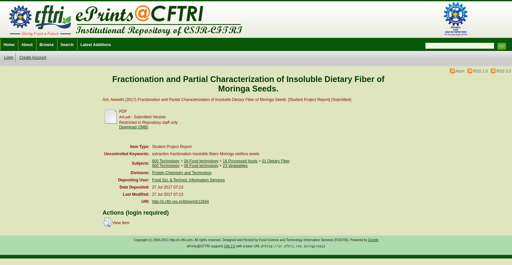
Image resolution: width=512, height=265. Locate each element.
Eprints (373, 240)
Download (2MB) (133, 127)
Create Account (32, 57)
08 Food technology (201, 161)
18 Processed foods (240, 161)
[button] (107, 222)
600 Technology (166, 161)
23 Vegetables (235, 165)
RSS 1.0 (480, 71)
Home (9, 44)
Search (66, 44)
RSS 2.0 (503, 71)
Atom (459, 71)
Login (8, 57)
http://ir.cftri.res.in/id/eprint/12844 (180, 201)
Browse (47, 44)
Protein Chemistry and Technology (182, 173)
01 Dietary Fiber (276, 161)
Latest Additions (95, 44)
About (27, 44)
